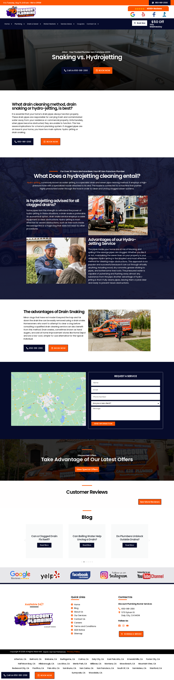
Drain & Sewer (34, 24)
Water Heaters (51, 24)
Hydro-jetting (33, 182)
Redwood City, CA (20, 668)
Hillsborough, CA (46, 663)
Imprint (45, 652)
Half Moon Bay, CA (26, 663)
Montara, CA (110, 663)
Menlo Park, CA (80, 663)
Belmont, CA (35, 659)
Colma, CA (83, 659)
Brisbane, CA (51, 659)
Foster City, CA (153, 659)
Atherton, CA (20, 659)
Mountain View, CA (147, 663)
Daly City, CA (98, 659)
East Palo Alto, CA (115, 659)
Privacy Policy (73, 651)
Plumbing (20, 24)
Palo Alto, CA (53, 668)
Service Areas (68, 24)
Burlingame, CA (67, 659)
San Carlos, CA (86, 668)
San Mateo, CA (139, 668)
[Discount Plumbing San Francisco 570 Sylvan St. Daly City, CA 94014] (48, 400)
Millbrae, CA (95, 663)
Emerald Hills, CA (135, 659)
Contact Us (93, 24)
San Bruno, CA (69, 668)
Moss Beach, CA (127, 663)
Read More (44, 547)
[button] (103, 70)
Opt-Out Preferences (58, 652)
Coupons (80, 24)
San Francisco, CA (105, 668)
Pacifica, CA (38, 668)
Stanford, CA (156, 668)
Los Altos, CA (64, 663)
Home (8, 24)
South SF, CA (123, 668)
